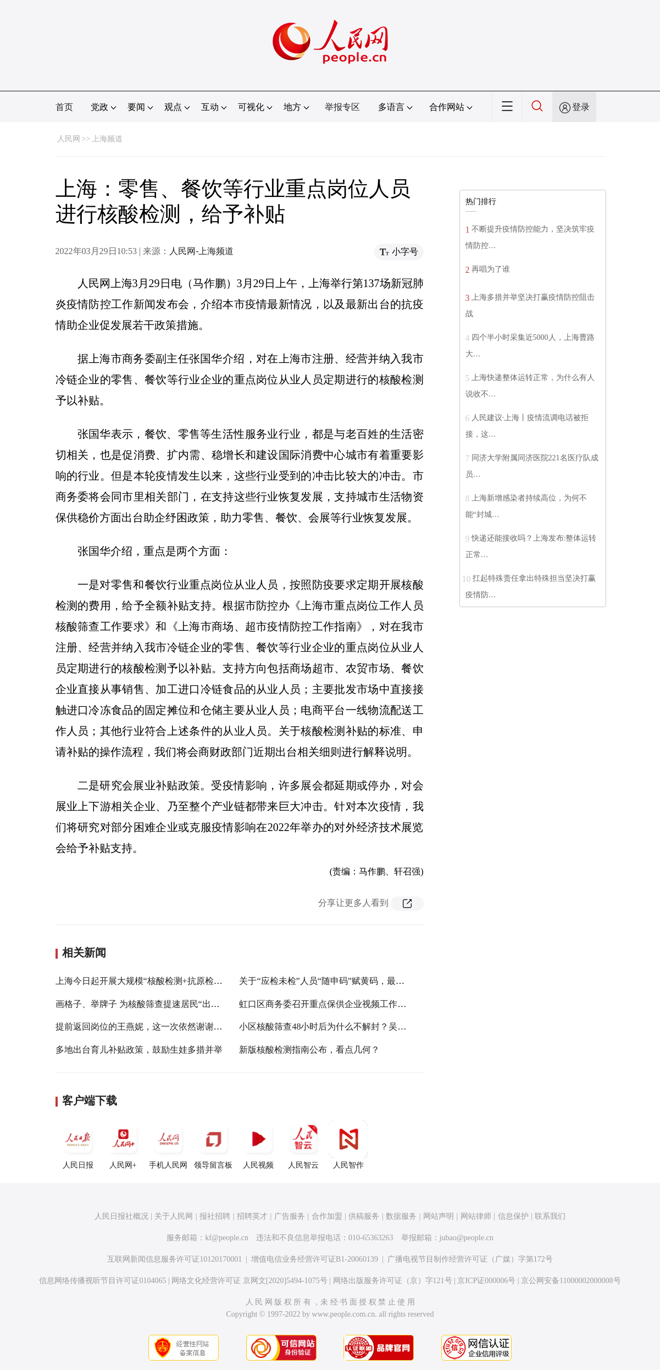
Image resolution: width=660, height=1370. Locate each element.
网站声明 (438, 1216)
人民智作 (348, 1144)
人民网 (68, 139)
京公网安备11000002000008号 (570, 1281)
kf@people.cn (226, 1238)
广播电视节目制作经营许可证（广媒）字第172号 (470, 1259)
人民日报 (78, 1144)
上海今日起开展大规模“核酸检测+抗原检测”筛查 (150, 981)
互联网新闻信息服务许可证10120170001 (174, 1259)
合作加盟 (327, 1216)
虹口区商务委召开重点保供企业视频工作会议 (327, 1004)
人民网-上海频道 (201, 251)
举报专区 (342, 107)
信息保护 (513, 1216)
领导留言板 (213, 1144)
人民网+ (123, 1144)
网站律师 (476, 1216)
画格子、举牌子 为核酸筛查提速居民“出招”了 (144, 1004)
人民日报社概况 (121, 1216)
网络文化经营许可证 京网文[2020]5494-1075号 (249, 1281)
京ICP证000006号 (486, 1281)
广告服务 (289, 1216)
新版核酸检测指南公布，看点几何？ (309, 1049)
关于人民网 (173, 1216)
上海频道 (107, 139)
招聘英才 (252, 1216)
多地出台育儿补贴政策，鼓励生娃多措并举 (139, 1049)
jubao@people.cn (466, 1238)
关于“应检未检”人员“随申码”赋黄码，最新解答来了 (339, 981)
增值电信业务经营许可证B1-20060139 (314, 1259)
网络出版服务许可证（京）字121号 (392, 1281)
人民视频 (258, 1144)
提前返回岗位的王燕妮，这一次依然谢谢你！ (143, 1026)
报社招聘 (214, 1216)
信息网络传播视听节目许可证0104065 (102, 1281)
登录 (581, 107)
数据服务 (401, 1216)
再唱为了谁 (491, 269)
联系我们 (550, 1216)
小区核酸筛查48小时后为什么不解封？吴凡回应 (331, 1026)
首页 (64, 107)
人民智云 (303, 1144)
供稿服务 (363, 1216)
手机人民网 (168, 1144)
